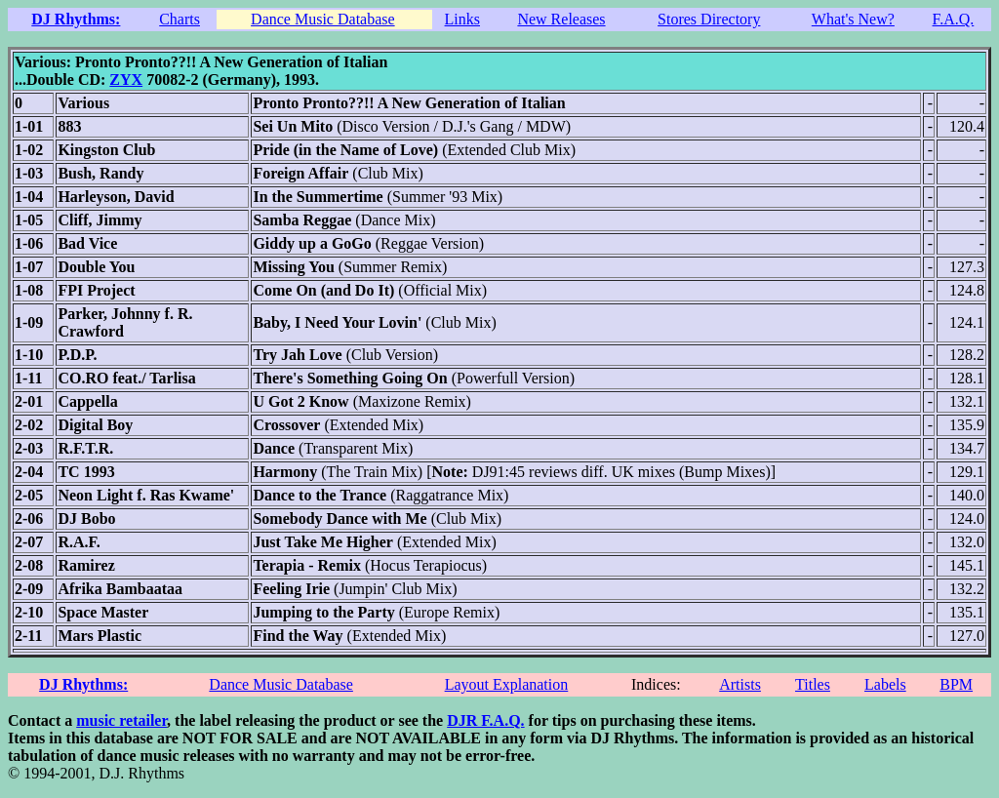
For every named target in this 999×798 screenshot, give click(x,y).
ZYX (125, 79)
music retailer (121, 720)
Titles (812, 684)
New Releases (561, 19)
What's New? (853, 19)
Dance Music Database (323, 19)
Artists (740, 684)
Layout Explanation (507, 684)
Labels (885, 684)
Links (462, 19)
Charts (179, 19)
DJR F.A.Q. (485, 720)
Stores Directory (709, 19)
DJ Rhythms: (75, 19)
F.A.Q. (954, 19)
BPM (956, 684)
